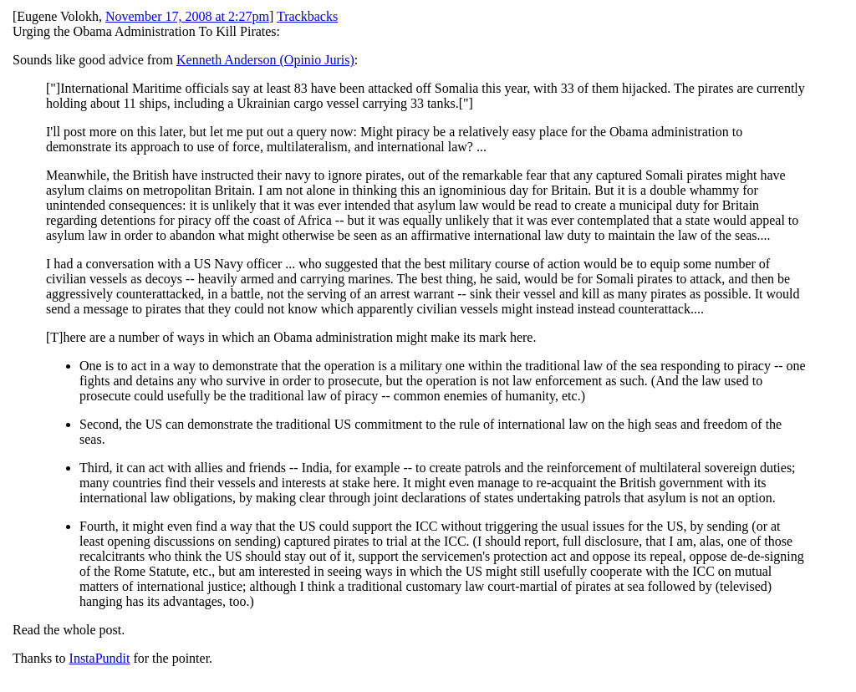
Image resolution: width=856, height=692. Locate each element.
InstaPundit (99, 658)
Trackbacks (307, 16)
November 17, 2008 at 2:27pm (187, 16)
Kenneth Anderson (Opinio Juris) (265, 60)
